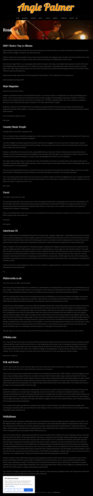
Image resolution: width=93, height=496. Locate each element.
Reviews (55, 18)
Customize (9, 490)
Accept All (28, 490)
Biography (25, 18)
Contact (71, 18)
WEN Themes (57, 492)
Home (17, 18)
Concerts (33, 18)
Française (64, 18)
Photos (48, 18)
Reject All (19, 490)
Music (40, 18)
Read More (11, 486)
